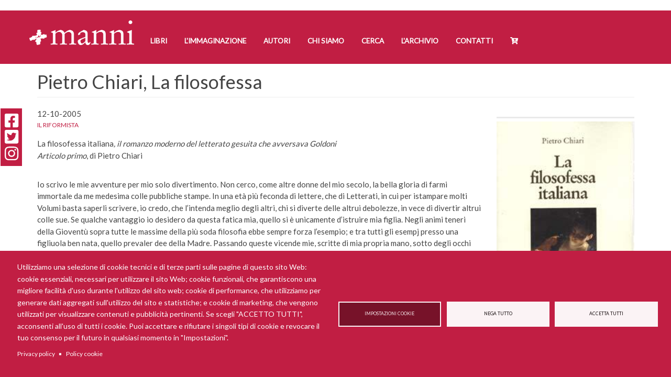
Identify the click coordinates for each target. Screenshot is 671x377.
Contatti (474, 41)
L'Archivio (419, 41)
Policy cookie (84, 354)
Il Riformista (58, 125)
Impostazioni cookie (389, 313)
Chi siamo (325, 41)
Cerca (372, 41)
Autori (276, 41)
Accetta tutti (606, 313)
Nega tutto (498, 313)
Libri (158, 41)
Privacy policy (36, 354)
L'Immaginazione (215, 41)
